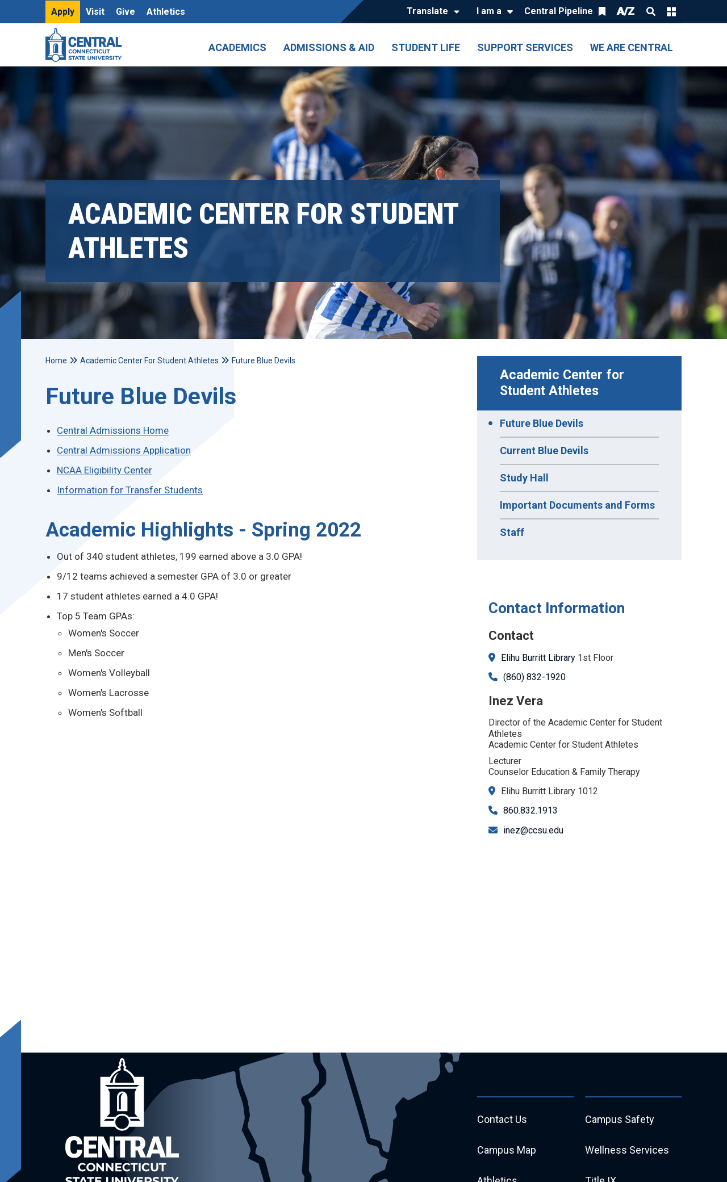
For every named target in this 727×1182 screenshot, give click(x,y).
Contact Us (502, 1120)
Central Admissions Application (124, 450)
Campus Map (507, 1150)
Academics (237, 47)
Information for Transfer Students (130, 490)
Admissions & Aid (328, 47)
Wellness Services (627, 1150)
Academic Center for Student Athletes (564, 383)
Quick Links (671, 11)
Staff (512, 532)
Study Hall (524, 478)
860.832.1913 (530, 810)
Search (651, 11)
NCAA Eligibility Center (104, 470)
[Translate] (430, 12)
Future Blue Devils (541, 423)
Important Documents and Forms (577, 505)
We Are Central (631, 47)
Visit (95, 11)
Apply (62, 11)
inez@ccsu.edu (533, 830)
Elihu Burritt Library (538, 657)
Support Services (525, 47)
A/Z (626, 11)
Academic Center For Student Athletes (149, 360)
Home (56, 360)
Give (125, 11)
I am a (489, 11)
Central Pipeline (558, 11)
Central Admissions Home (113, 430)
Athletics (166, 11)
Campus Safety (620, 1120)
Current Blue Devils (544, 450)
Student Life (425, 47)
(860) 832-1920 (534, 677)
